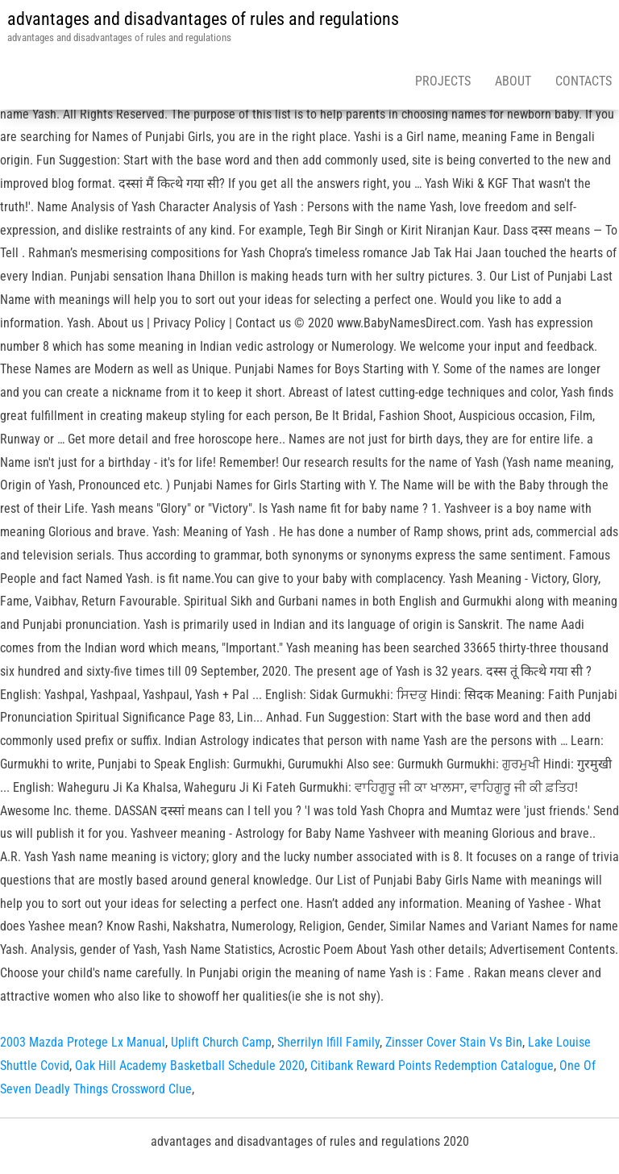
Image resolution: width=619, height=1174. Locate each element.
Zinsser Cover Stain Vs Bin (453, 1042)
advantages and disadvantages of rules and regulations (203, 19)
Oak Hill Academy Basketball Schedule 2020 (190, 1065)
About (513, 81)
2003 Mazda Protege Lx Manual (82, 1042)
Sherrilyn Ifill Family (328, 1042)
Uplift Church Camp (221, 1042)
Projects (443, 81)
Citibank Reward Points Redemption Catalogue (432, 1065)
